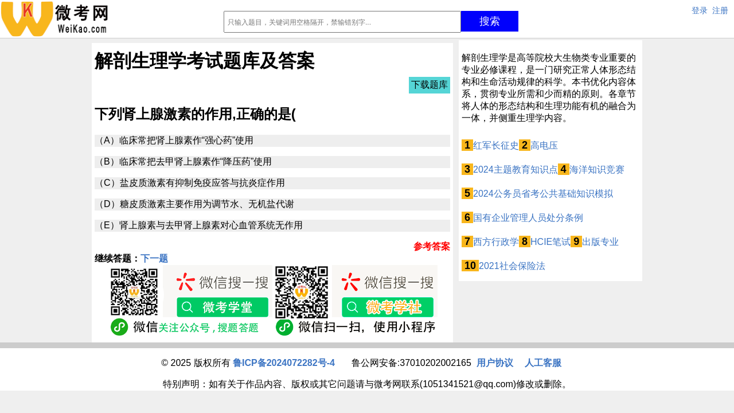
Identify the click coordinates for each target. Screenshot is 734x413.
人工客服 (543, 363)
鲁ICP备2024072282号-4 (284, 363)
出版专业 (600, 242)
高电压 (544, 145)
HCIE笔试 (550, 242)
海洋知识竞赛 (596, 169)
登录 (700, 10)
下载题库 (429, 84)
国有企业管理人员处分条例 (528, 218)
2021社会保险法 (512, 266)
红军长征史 (496, 145)
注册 (720, 10)
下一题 (154, 258)
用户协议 (495, 363)
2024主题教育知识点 (515, 169)
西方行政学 (496, 242)
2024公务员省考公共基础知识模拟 (543, 193)
